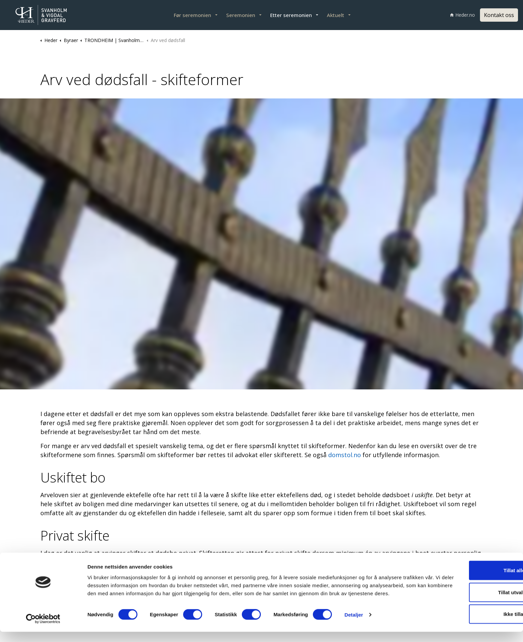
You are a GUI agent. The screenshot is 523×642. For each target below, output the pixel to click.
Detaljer (354, 629)
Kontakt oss (499, 15)
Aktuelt (335, 15)
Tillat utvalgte (467, 598)
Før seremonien (192, 15)
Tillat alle (467, 576)
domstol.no (345, 455)
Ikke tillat (467, 620)
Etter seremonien (291, 15)
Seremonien (240, 15)
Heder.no (462, 15)
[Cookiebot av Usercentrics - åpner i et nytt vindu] (43, 629)
